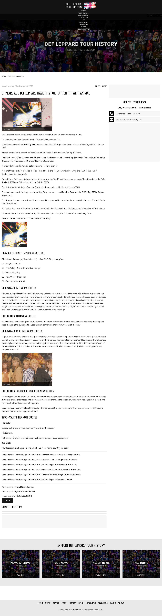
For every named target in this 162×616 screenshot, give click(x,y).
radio (83, 27)
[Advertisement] (134, 91)
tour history (83, 13)
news (84, 11)
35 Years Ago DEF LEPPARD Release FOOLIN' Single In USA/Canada (46, 460)
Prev (97, 86)
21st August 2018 (24, 496)
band (84, 20)
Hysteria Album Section (25, 491)
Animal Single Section (24, 487)
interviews (83, 22)
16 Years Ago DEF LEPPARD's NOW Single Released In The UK (44, 479)
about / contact (83, 29)
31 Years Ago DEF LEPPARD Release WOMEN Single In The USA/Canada (48, 475)
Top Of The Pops (95, 192)
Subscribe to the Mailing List (129, 119)
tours (56, 603)
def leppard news (15, 76)
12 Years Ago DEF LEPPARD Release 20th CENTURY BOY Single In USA (48, 455)
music (63, 603)
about (121, 603)
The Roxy (70, 192)
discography (83, 15)
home (4, 76)
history (72, 603)
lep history (83, 17)
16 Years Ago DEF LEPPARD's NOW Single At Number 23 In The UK (46, 465)
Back (7, 500)
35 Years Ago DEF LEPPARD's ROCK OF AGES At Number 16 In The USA (48, 470)
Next (104, 86)
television (83, 24)
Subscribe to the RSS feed (128, 114)
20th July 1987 (29, 144)
